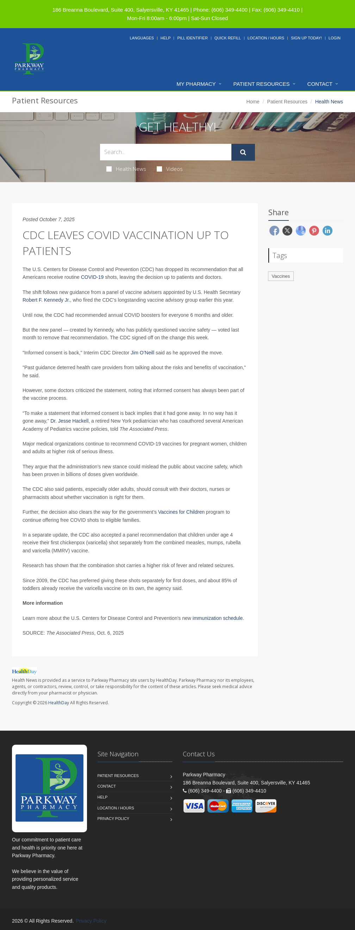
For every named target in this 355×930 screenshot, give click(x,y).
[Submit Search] (243, 152)
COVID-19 (92, 277)
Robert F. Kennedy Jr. (46, 300)
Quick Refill (227, 38)
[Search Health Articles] (165, 152)
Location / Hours (266, 38)
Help (166, 38)
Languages (142, 38)
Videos (170, 168)
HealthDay (58, 703)
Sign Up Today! (306, 38)
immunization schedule (218, 618)
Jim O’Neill (142, 352)
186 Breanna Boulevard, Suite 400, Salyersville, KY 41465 (120, 10)
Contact (319, 84)
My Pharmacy (196, 84)
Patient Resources (261, 84)
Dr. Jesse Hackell (69, 421)
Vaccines (281, 276)
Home (253, 101)
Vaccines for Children (181, 512)
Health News (126, 168)
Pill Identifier (192, 38)
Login (335, 38)
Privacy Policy (114, 818)
